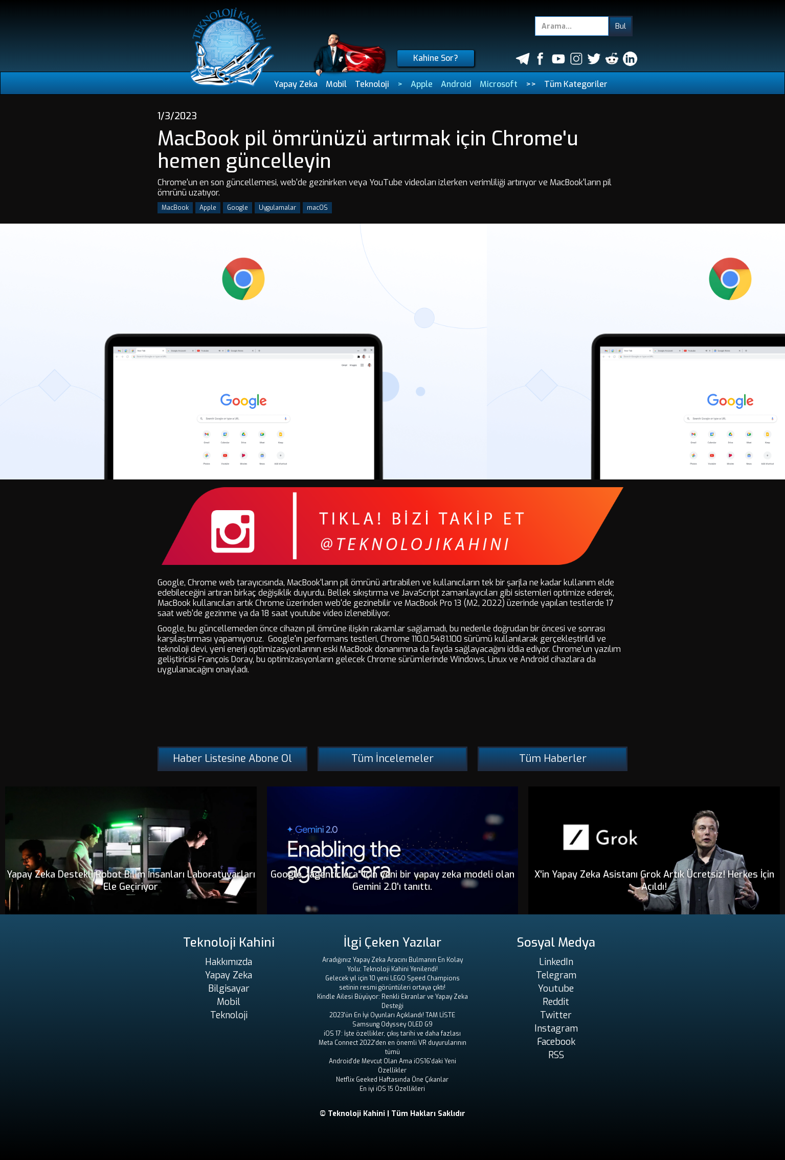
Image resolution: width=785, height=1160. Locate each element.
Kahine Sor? (435, 58)
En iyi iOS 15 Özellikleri (392, 1089)
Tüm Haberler (553, 758)
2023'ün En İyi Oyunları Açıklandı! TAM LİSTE (392, 1015)
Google (237, 208)
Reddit (556, 1002)
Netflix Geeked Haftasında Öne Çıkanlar (392, 1080)
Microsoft (499, 84)
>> (531, 84)
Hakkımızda (228, 962)
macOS (317, 208)
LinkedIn (556, 962)
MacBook (175, 208)
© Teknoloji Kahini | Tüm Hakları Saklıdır (392, 1114)
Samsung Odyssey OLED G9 (392, 1024)
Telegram (556, 975)
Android (456, 84)
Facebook (556, 1042)
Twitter (556, 1015)
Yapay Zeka (296, 84)
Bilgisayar (229, 988)
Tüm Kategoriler (576, 84)
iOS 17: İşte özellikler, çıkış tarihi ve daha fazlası (392, 1034)
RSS (556, 1055)
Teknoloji (372, 84)
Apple (422, 84)
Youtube (556, 988)
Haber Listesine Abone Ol (232, 758)
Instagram (556, 1028)
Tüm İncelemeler (392, 758)
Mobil (336, 84)
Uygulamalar (277, 208)
